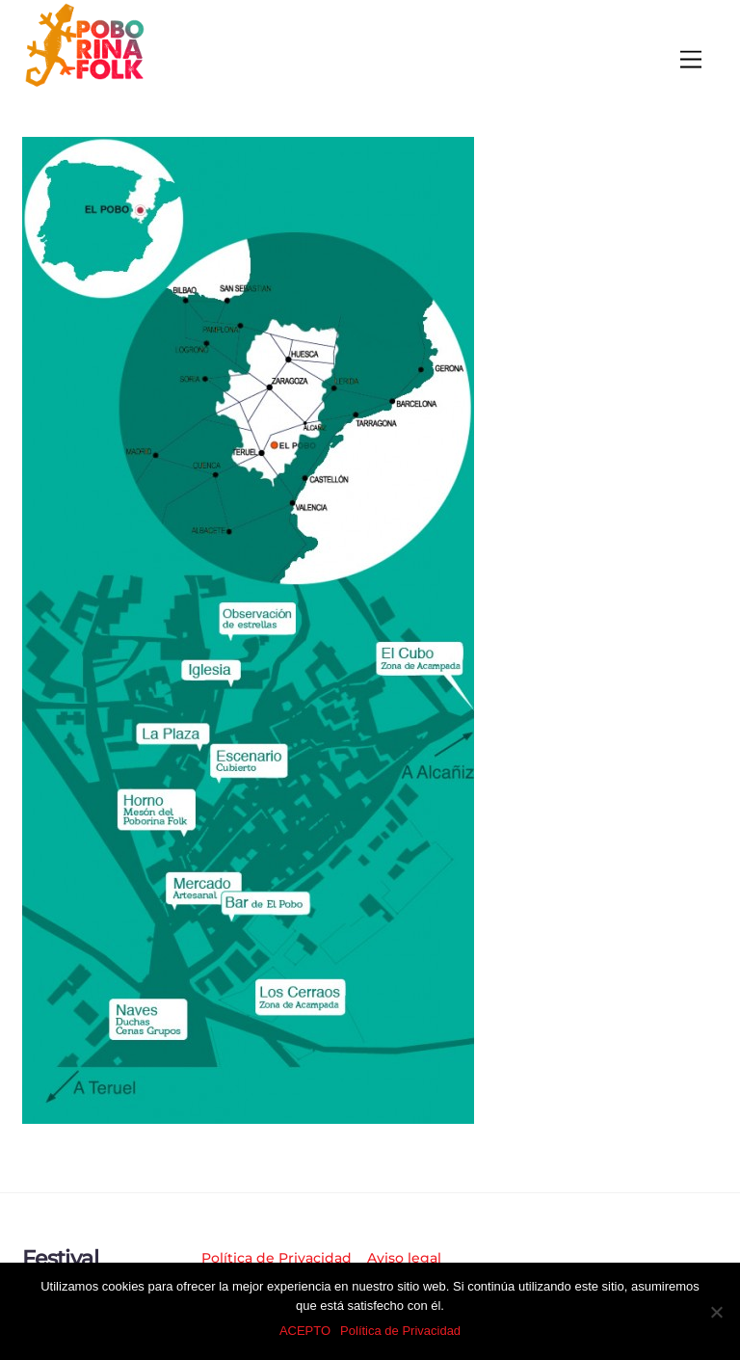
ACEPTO (304, 1330)
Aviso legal (404, 1258)
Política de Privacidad (276, 1258)
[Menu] (691, 60)
